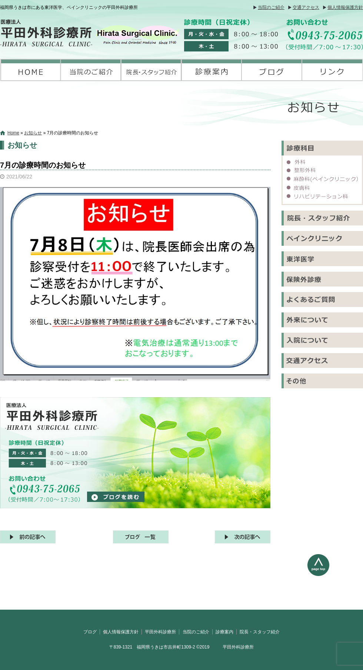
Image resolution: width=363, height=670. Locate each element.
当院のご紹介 (271, 7)
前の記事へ (28, 536)
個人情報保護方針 (345, 7)
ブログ (272, 70)
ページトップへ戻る (335, 582)
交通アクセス (306, 7)
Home (13, 132)
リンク (332, 70)
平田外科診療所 (30, 70)
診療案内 (212, 70)
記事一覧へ (141, 536)
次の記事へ (242, 536)
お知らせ (33, 132)
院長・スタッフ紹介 (151, 70)
